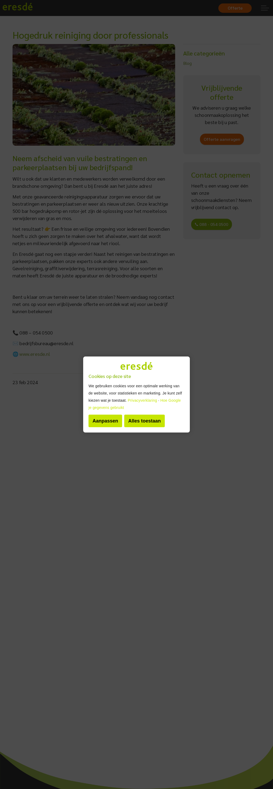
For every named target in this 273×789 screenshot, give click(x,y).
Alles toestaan (144, 420)
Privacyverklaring (142, 400)
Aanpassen (105, 420)
